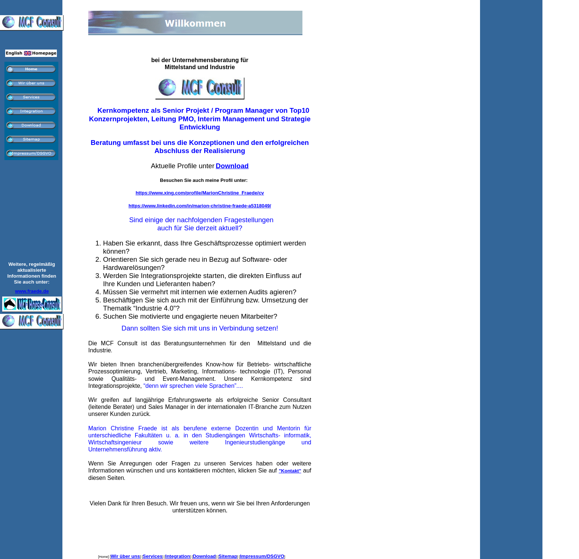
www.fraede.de (32, 291)
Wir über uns (125, 556)
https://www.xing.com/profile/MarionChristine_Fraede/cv (200, 193)
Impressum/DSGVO (262, 556)
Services (153, 556)
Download (204, 556)
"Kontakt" (290, 471)
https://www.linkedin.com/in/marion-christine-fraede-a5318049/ (200, 206)
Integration (177, 556)
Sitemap (228, 556)
